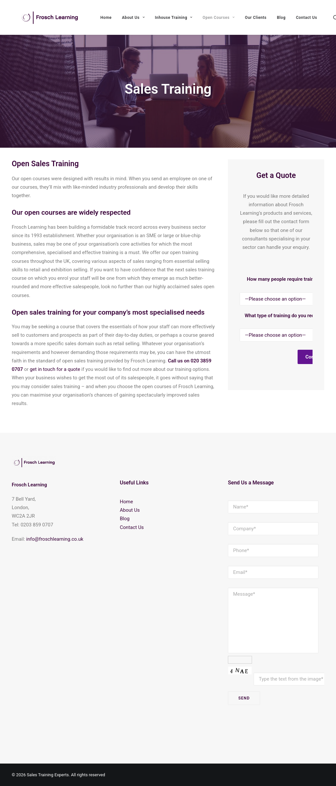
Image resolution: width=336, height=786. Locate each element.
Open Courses (241, 22)
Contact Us (132, 527)
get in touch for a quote (55, 382)
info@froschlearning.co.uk (54, 539)
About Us (155, 22)
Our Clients (278, 22)
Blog (303, 22)
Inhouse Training (196, 22)
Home (128, 22)
